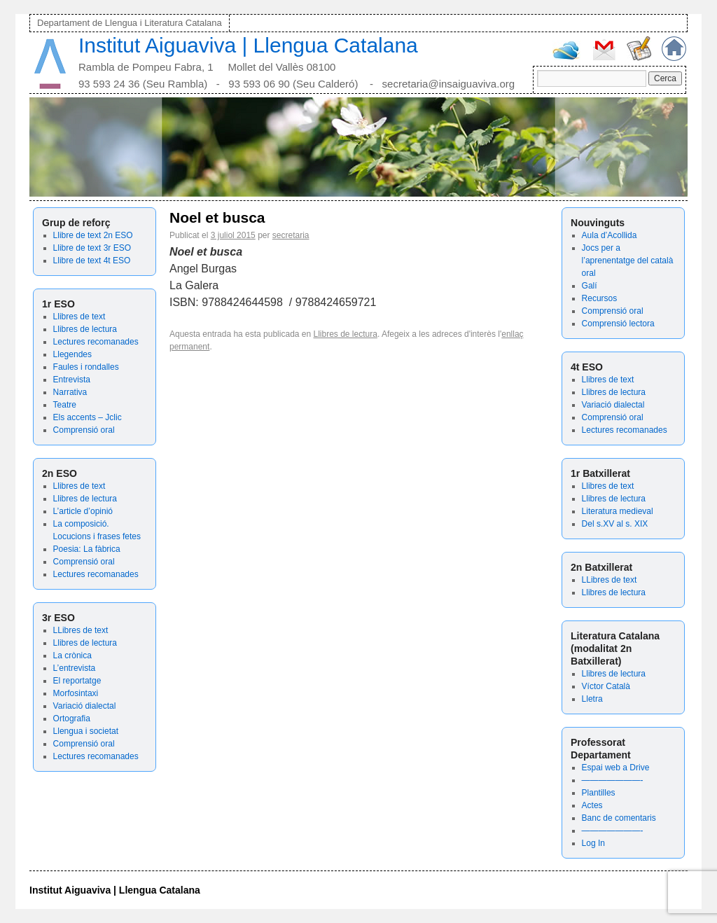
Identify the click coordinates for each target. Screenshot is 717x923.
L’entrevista (74, 668)
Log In (593, 843)
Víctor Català (606, 686)
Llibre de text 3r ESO (92, 248)
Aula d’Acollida (609, 235)
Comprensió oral (84, 430)
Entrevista (71, 379)
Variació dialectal (84, 706)
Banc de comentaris (619, 818)
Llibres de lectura (85, 329)
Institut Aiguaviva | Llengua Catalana (248, 45)
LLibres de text (81, 630)
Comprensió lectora (618, 323)
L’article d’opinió (83, 511)
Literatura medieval (617, 511)
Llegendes (72, 354)
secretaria (290, 235)
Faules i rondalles (86, 367)
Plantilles (598, 793)
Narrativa (70, 392)
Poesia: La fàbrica (86, 549)
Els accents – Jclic (87, 417)
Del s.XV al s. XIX (615, 524)
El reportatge (77, 681)
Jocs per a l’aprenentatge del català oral (628, 260)
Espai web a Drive (616, 767)
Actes (592, 805)
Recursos (600, 298)
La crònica (72, 655)
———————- (612, 780)
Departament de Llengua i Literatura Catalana (129, 23)
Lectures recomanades (96, 342)
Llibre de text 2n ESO (93, 235)
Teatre (64, 405)
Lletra (592, 699)
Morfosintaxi (76, 693)
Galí (589, 286)
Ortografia (71, 718)
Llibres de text (79, 316)
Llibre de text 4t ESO (92, 260)
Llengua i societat (85, 731)
